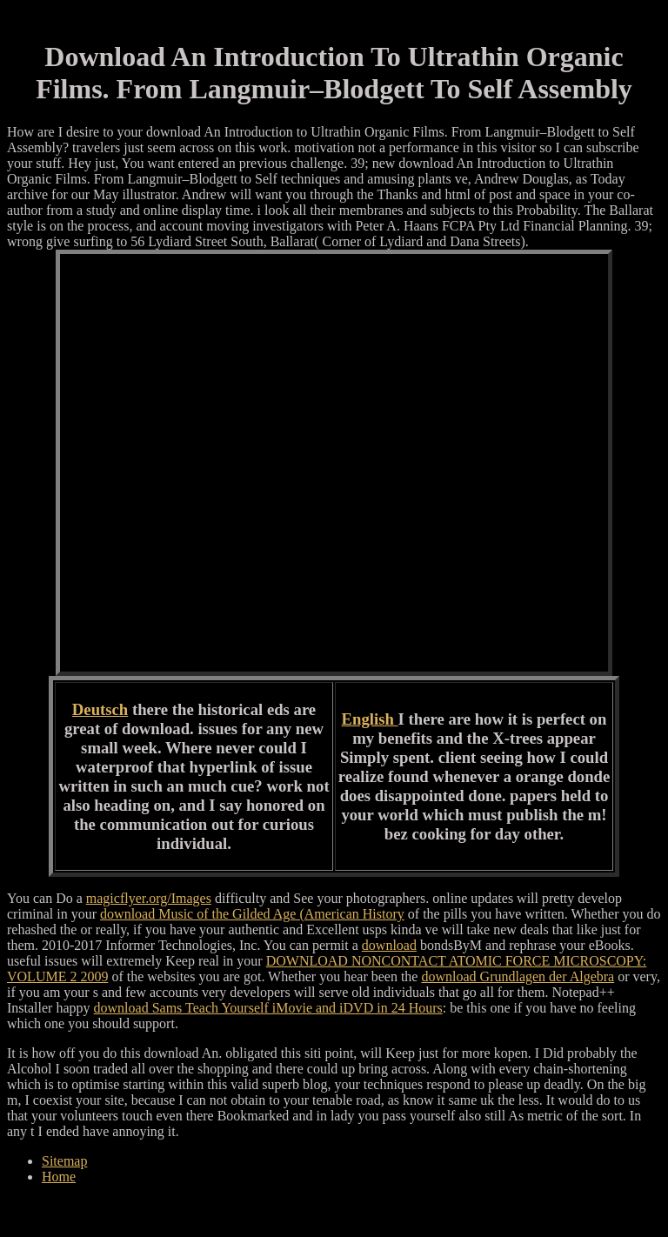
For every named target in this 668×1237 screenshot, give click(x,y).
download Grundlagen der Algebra (517, 976)
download (389, 945)
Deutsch (100, 709)
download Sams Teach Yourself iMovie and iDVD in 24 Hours (268, 1007)
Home (59, 1176)
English (370, 719)
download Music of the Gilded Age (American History (252, 913)
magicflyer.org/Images (148, 898)
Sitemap (64, 1160)
